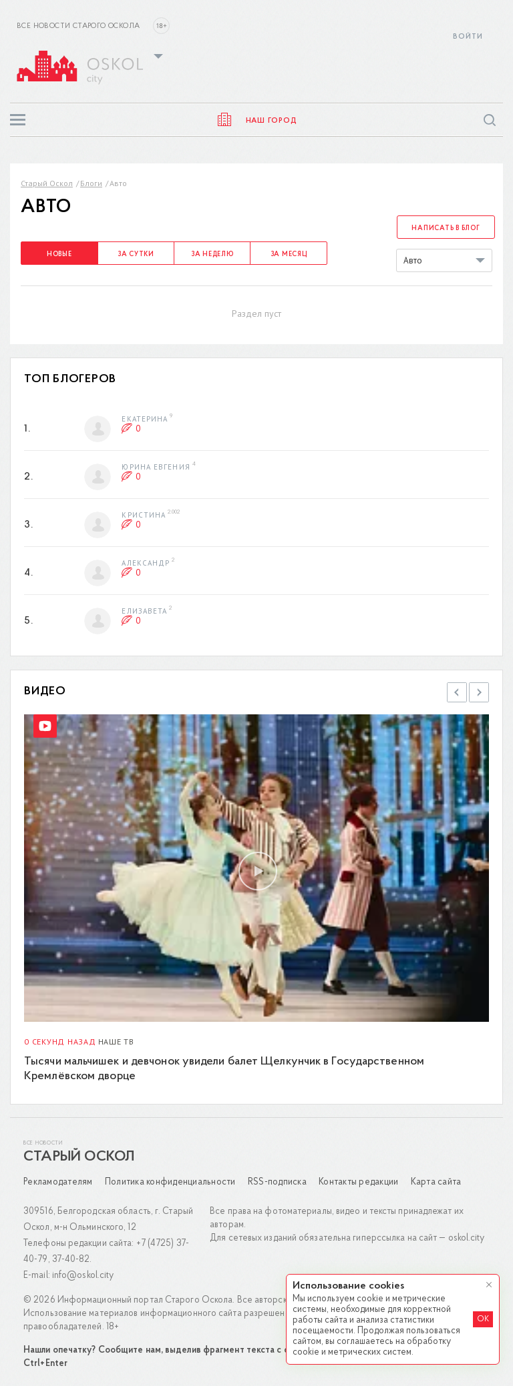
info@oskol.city (83, 1276)
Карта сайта (436, 1182)
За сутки (136, 254)
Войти (468, 37)
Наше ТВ (116, 1041)
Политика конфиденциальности (170, 1182)
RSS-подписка (277, 1182)
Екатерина (145, 418)
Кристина (144, 514)
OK (483, 1319)
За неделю (212, 254)
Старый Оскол (47, 183)
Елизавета (144, 610)
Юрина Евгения (156, 466)
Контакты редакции (358, 1182)
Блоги (91, 183)
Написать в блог (445, 228)
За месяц (289, 254)
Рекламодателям (58, 1182)
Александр (146, 562)
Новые (59, 254)
